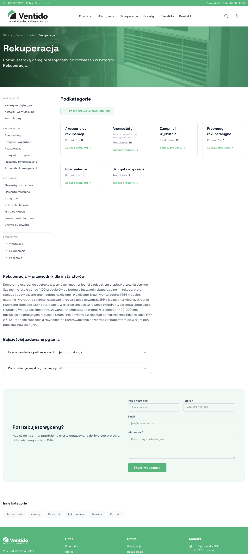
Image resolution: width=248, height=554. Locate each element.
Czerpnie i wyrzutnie (18, 142)
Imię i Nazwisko (138, 400)
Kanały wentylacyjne (18, 105)
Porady (148, 16)
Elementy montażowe (19, 185)
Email (131, 416)
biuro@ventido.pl (37, 3)
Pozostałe (10, 178)
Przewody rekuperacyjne (21, 161)
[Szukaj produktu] (226, 16)
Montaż (97, 514)
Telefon (188, 400)
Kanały (35, 514)
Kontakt (185, 16)
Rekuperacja (129, 16)
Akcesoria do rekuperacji (21, 168)
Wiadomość (135, 432)
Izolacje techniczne (17, 205)
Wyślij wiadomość (147, 468)
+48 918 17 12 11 (13, 3)
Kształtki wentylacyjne (19, 112)
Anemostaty (13, 135)
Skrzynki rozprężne (17, 155)
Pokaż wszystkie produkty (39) (87, 111)
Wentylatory (13, 118)
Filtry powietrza (15, 211)
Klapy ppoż (12, 198)
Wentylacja (106, 16)
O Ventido (166, 16)
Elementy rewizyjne (17, 192)
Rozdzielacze (13, 148)
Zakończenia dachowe (19, 218)
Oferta (85, 16)
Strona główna (13, 35)
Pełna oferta (14, 514)
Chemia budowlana (17, 224)
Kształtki (54, 514)
